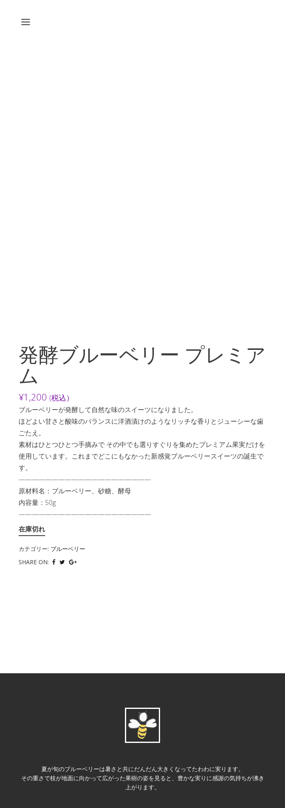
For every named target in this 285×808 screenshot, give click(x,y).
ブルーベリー (67, 549)
